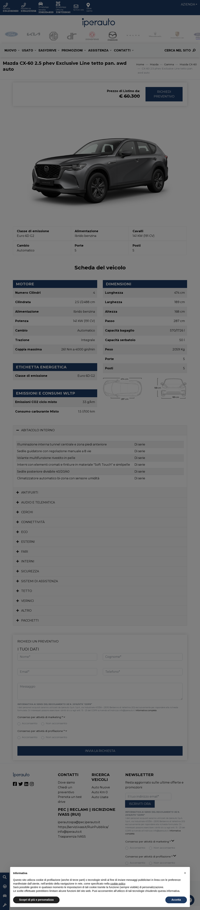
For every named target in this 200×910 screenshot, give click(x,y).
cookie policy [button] (117, 883)
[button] (185, 873)
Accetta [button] (176, 899)
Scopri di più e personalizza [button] (36, 899)
